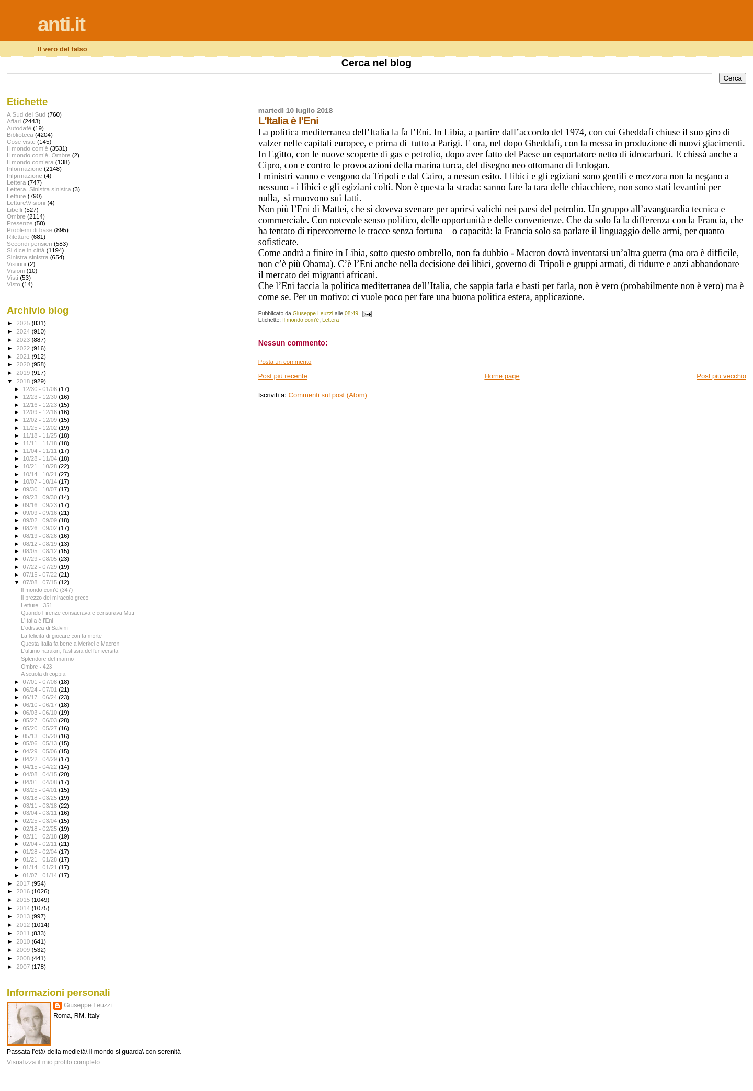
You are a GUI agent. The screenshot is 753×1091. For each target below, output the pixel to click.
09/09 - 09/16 (41, 513)
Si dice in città (25, 250)
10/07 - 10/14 (41, 481)
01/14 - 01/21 (41, 867)
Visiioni (16, 263)
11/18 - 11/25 (41, 435)
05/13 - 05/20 (41, 736)
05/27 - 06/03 (41, 720)
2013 (23, 916)
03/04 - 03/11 (41, 813)
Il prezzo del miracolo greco (54, 597)
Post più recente (282, 376)
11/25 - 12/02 (41, 427)
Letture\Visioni (26, 202)
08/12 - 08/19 (41, 544)
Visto (13, 284)
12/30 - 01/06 (41, 389)
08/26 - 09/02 (41, 528)
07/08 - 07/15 (41, 582)
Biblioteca (20, 134)
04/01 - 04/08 (41, 782)
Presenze (20, 223)
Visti (12, 277)
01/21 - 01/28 (41, 859)
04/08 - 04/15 (41, 774)
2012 (23, 924)
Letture (16, 195)
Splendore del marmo (47, 659)
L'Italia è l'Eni (37, 620)
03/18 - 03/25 (41, 798)
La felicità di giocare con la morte (61, 636)
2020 (23, 364)
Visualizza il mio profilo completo (53, 1062)
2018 (23, 380)
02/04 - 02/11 (41, 844)
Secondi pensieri (29, 243)
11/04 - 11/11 (41, 450)
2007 (23, 966)
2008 (23, 958)
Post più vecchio (721, 376)
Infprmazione (24, 175)
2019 (23, 372)
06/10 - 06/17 (41, 705)
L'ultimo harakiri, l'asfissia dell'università (69, 651)
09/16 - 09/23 (41, 505)
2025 (23, 322)
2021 (23, 356)
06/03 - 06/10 (41, 712)
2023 (23, 339)
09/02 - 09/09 (41, 520)
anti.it (61, 24)
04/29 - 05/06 (41, 751)
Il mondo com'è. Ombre (38, 155)
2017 (23, 883)
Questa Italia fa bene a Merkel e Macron (70, 643)
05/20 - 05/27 (41, 728)
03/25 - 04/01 (41, 790)
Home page (501, 376)
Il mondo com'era (30, 161)
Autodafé (19, 127)
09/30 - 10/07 (41, 489)
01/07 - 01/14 (41, 875)
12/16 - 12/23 (41, 404)
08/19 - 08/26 (41, 536)
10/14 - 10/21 (41, 474)
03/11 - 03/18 (41, 805)
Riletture (18, 236)
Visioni (16, 270)
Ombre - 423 (36, 666)
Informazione (24, 168)
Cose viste (21, 141)
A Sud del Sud (26, 114)
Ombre (16, 216)
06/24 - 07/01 (41, 689)
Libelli (14, 209)
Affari (14, 121)
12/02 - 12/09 (41, 420)
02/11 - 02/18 (41, 836)
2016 (23, 891)
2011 (23, 932)
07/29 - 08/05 (41, 559)
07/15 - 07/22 (41, 574)
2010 (23, 941)
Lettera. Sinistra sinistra (39, 189)
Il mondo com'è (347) (47, 590)
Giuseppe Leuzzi (88, 1005)
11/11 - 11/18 (41, 443)
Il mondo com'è (300, 320)
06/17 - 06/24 (41, 697)
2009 (23, 949)
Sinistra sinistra (27, 257)
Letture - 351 (36, 605)
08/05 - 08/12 (41, 551)
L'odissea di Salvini (44, 628)
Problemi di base (29, 229)
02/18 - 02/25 (41, 828)
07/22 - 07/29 (41, 567)
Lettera (330, 320)
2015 (23, 899)
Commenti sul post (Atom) (328, 395)
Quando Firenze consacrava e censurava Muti (77, 613)
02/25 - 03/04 (41, 821)
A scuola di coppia (43, 674)
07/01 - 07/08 (41, 682)
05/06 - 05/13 (41, 743)
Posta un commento (285, 362)
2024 (23, 331)
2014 (23, 907)
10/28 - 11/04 (41, 458)
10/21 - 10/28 (41, 466)
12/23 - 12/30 (41, 397)
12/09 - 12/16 (41, 412)
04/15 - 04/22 (41, 767)
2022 (23, 347)
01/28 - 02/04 (41, 851)
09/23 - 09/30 (41, 497)
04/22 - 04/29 (41, 759)
